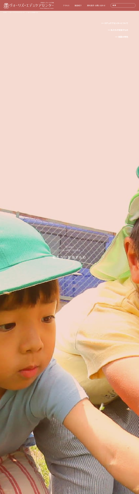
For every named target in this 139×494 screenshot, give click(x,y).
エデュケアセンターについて (116, 23)
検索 (114, 5)
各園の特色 (123, 36)
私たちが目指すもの (119, 29)
